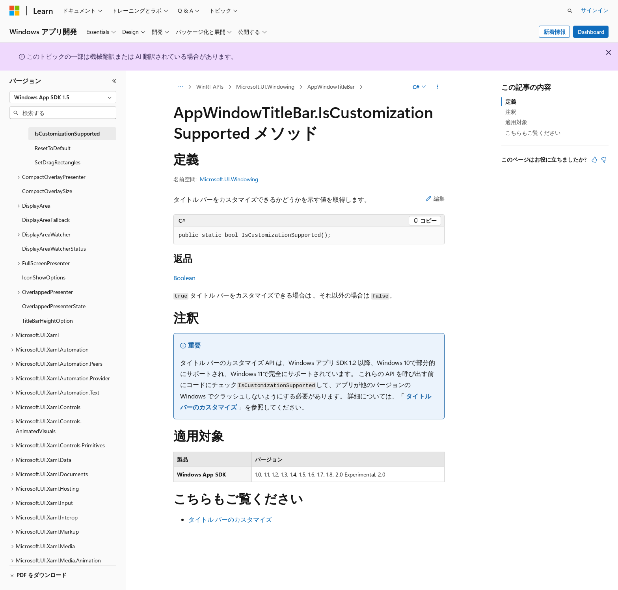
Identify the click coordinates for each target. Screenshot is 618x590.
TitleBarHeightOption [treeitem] (47, 320)
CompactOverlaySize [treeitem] (47, 191)
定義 (510, 101)
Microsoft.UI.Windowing (265, 86)
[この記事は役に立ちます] (594, 159)
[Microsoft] (14, 11)
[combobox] (62, 97)
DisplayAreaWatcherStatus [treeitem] (54, 248)
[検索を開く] (570, 11)
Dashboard (591, 31)
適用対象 (516, 122)
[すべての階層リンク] (180, 87)
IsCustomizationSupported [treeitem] (67, 133)
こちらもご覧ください (532, 132)
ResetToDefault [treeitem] (53, 148)
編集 (435, 198)
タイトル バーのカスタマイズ (230, 519)
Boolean (184, 278)
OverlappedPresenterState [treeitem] (54, 306)
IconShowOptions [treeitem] (43, 277)
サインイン (595, 10)
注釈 (510, 111)
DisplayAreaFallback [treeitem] (46, 219)
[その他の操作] (438, 87)
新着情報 (555, 31)
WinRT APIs (209, 86)
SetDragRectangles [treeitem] (57, 162)
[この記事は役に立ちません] (604, 159)
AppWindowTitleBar (331, 86)
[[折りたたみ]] (114, 81)
